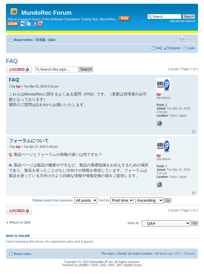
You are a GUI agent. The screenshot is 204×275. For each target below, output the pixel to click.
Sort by (116, 200)
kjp (18, 86)
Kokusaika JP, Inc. (102, 262)
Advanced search (182, 21)
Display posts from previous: (65, 200)
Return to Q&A (20, 222)
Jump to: (133, 223)
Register (175, 48)
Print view (182, 38)
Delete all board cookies (135, 253)
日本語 (40, 40)
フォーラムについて (29, 140)
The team (107, 253)
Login (191, 48)
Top (193, 131)
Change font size (191, 38)
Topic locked (19, 69)
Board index (23, 40)
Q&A (51, 40)
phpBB (83, 265)
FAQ (159, 48)
